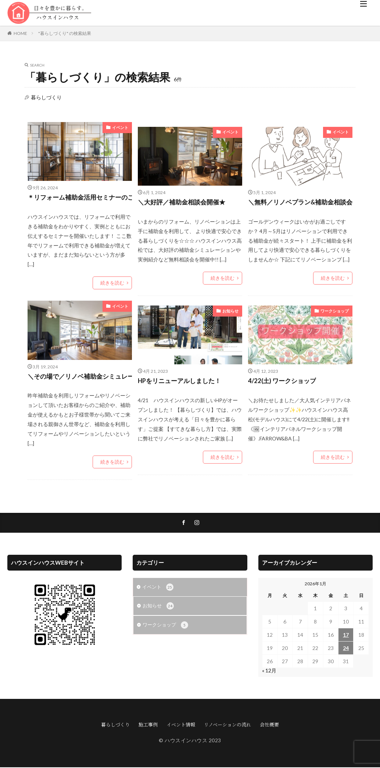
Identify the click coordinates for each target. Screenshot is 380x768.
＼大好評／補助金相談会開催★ (184, 203)
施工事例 (148, 725)
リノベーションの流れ (227, 725)
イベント (121, 127)
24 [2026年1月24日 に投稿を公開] (346, 649)
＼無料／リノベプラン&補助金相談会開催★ (300, 203)
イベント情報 (180, 725)
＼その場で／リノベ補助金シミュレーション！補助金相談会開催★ (80, 377)
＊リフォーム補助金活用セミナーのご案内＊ (80, 198)
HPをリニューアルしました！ (182, 382)
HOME (20, 33)
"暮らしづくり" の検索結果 (64, 33)
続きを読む (113, 283)
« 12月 (269, 671)
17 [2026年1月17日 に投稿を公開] (346, 635)
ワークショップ (336, 311)
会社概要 (269, 725)
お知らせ (231, 311)
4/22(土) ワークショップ (284, 382)
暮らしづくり (115, 725)
